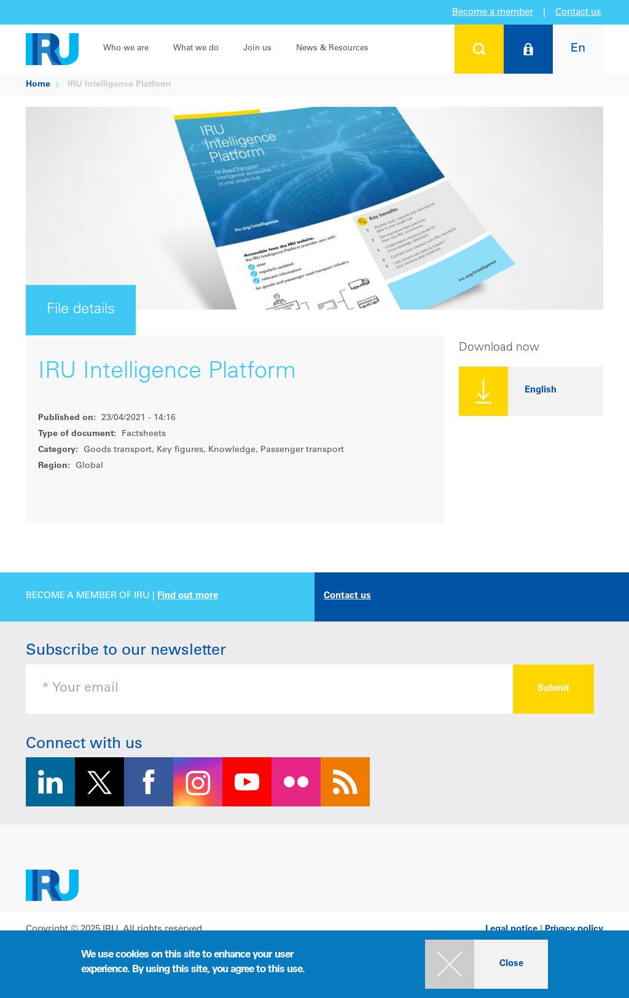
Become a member (492, 12)
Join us (257, 49)
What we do (196, 49)
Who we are (126, 49)
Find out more (187, 596)
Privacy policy (574, 929)
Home (38, 84)
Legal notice (511, 929)
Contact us (578, 12)
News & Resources (332, 49)
